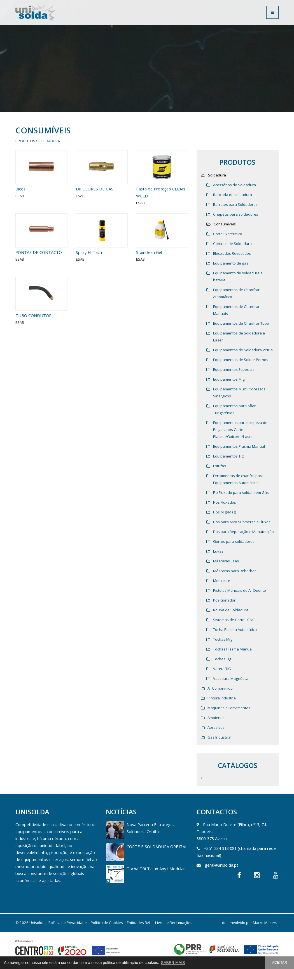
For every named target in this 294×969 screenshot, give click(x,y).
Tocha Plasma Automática (235, 629)
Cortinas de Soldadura (232, 243)
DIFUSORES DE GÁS (94, 189)
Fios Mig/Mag (224, 512)
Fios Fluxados (224, 502)
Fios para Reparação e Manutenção (243, 531)
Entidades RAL (139, 922)
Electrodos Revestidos (232, 253)
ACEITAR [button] (279, 963)
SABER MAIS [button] (173, 962)
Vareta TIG (222, 668)
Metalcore (221, 580)
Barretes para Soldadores (235, 204)
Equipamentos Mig (229, 379)
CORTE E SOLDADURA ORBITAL (157, 846)
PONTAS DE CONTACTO (39, 270)
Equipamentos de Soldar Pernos (240, 359)
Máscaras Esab (226, 561)
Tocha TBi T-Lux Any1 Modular (156, 868)
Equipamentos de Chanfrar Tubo (241, 323)
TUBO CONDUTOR (36, 333)
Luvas (218, 551)
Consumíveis (225, 224)
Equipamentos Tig (228, 456)
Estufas (219, 465)
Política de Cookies (107, 922)
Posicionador (224, 600)
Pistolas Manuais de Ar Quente (239, 590)
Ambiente (215, 717)
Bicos (20, 189)
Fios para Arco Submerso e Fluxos (241, 521)
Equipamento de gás (230, 263)
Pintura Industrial (222, 698)
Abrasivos (216, 727)
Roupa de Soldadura (230, 609)
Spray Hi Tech (92, 270)
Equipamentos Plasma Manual (239, 446)
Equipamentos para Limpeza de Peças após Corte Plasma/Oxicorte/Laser (240, 429)
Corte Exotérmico (227, 233)
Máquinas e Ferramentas (228, 707)
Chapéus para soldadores (235, 214)
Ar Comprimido (220, 688)
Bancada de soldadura (232, 194)
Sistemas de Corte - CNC (234, 619)
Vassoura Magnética (230, 678)
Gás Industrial (219, 737)
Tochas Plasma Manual (233, 649)
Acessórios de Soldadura (234, 184)
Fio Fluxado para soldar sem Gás (241, 492)
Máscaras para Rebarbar (234, 570)
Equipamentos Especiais (234, 369)
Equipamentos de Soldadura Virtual (243, 349)
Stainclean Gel (152, 270)
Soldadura (49, 140)
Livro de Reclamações (173, 922)
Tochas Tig (222, 658)
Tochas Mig (222, 639)
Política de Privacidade (67, 922)
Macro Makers (265, 922)
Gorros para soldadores (234, 541)
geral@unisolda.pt (221, 865)
